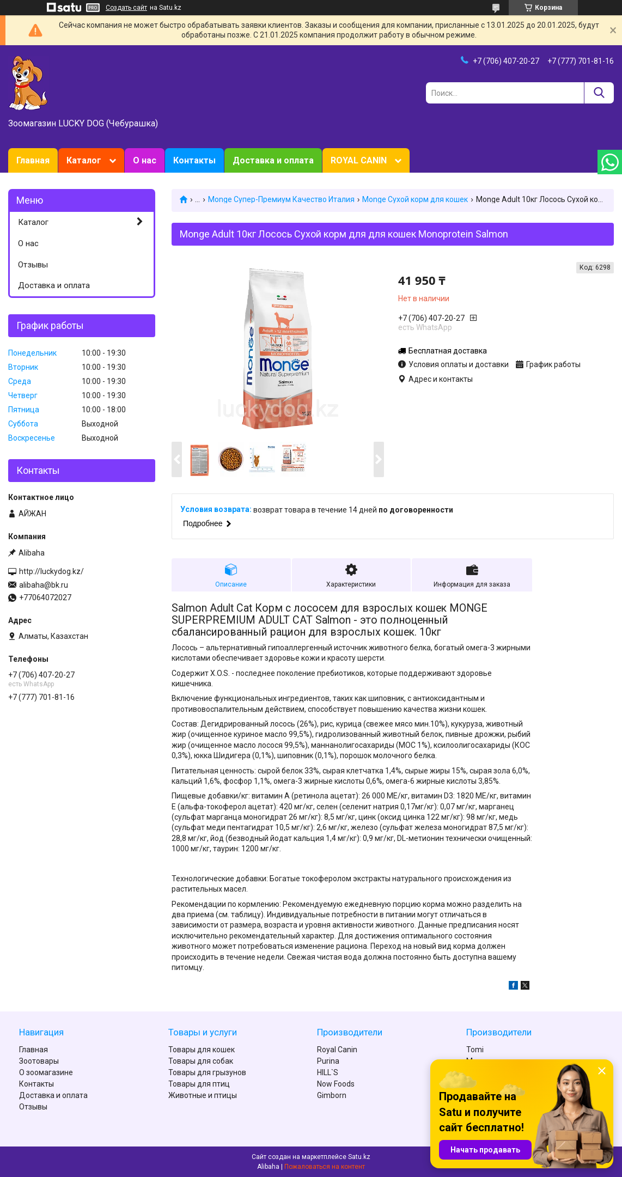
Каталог (83, 160)
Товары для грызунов (207, 1072)
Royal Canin (337, 1049)
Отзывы (33, 265)
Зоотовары (39, 1061)
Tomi (475, 1049)
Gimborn (331, 1095)
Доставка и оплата (273, 160)
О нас (144, 160)
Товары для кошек (201, 1049)
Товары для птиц (199, 1084)
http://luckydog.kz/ (51, 571)
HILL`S (327, 1072)
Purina (328, 1061)
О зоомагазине (46, 1072)
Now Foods (336, 1084)
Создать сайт (126, 7)
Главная (33, 160)
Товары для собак (200, 1061)
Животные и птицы (202, 1095)
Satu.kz (359, 1157)
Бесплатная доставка (447, 350)
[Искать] (599, 92)
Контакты (194, 160)
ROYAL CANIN (359, 160)
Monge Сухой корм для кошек (415, 199)
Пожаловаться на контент (324, 1166)
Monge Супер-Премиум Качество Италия (281, 199)
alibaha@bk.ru (43, 585)
